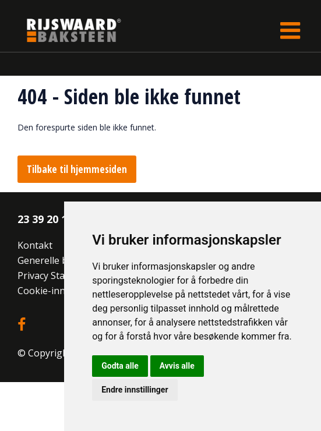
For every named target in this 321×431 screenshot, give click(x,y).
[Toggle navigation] (290, 30)
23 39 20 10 (45, 219)
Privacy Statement (56, 275)
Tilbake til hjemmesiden (77, 169)
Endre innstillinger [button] (134, 389)
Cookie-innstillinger (60, 290)
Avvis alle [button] (177, 365)
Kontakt (34, 245)
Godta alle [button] (120, 365)
